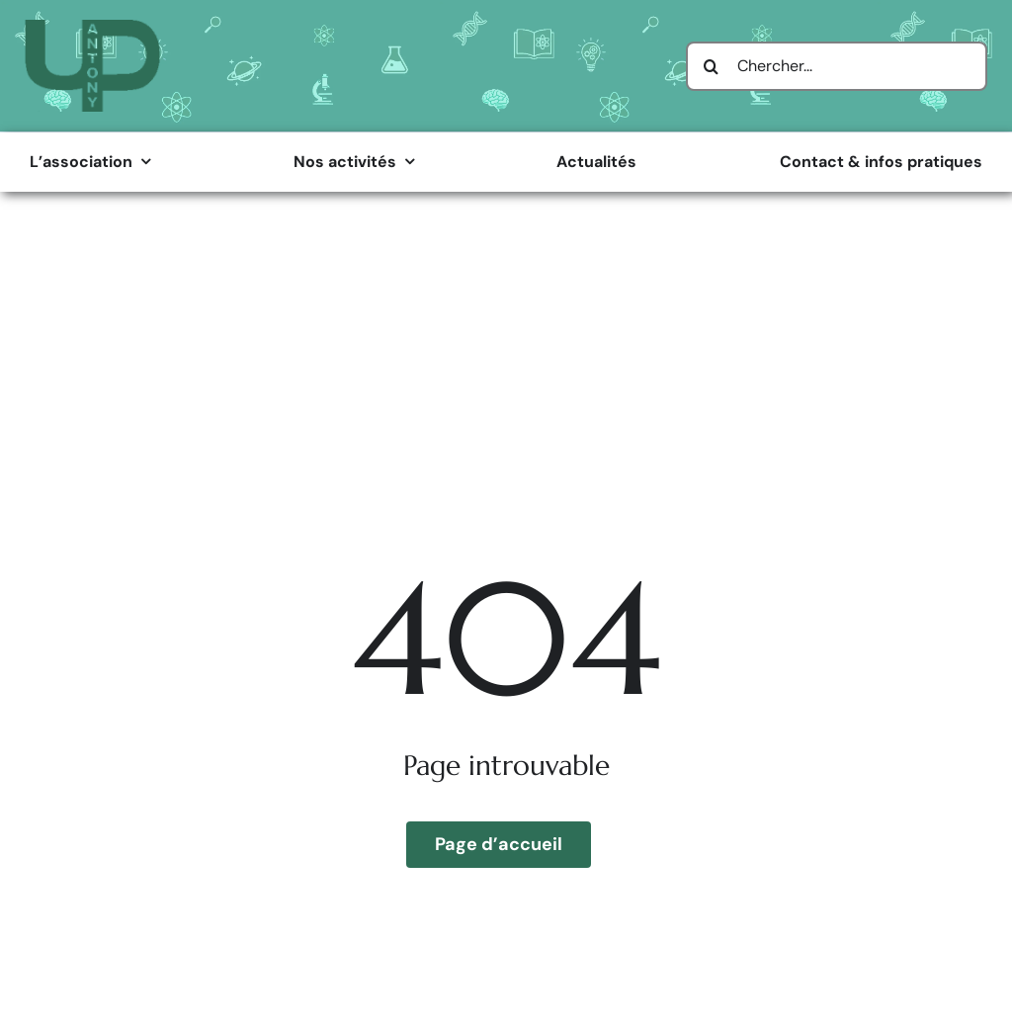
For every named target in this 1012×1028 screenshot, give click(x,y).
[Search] (710, 66)
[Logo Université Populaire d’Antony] (92, 27)
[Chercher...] (836, 66)
